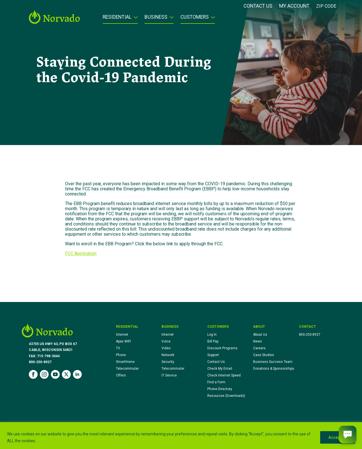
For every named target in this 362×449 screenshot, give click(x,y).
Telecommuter (127, 369)
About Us (260, 335)
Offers (121, 375)
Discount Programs (222, 348)
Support (213, 355)
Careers (259, 348)
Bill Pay (213, 341)
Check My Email (219, 369)
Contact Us (258, 6)
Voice (166, 341)
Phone (121, 355)
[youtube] (55, 374)
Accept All (337, 437)
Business (156, 17)
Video (166, 348)
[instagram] (44, 374)
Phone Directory (219, 389)
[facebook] (33, 374)
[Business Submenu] (170, 19)
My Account (294, 6)
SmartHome (125, 362)
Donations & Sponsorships (273, 369)
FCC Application (80, 253)
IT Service (169, 375)
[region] (181, 435)
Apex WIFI (123, 341)
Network (167, 355)
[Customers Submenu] (212, 19)
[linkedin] (77, 374)
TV (118, 348)
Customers (194, 17)
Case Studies (263, 355)
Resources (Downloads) (226, 396)
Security (167, 362)
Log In (212, 335)
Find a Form (216, 382)
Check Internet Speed (224, 375)
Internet (122, 335)
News (257, 341)
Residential (117, 17)
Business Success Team (272, 362)
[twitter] (66, 374)
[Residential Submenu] (135, 19)
